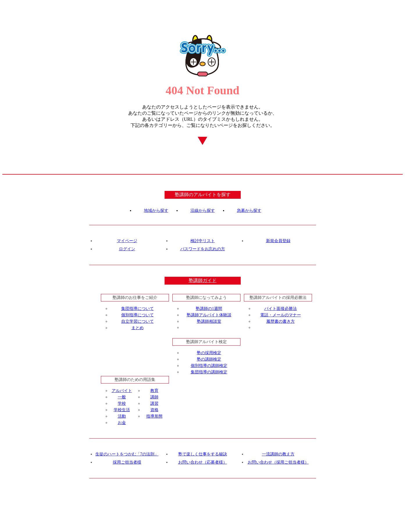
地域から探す (156, 210)
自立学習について (137, 321)
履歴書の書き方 (280, 321)
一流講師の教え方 (278, 454)
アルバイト (122, 390)
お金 (122, 422)
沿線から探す (202, 210)
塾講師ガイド (203, 280)
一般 (122, 397)
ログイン (127, 249)
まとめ (137, 328)
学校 (122, 403)
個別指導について (137, 315)
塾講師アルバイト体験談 (209, 315)
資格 (154, 410)
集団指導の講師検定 (209, 372)
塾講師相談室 (209, 321)
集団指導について (137, 308)
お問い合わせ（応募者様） (202, 462)
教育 (154, 390)
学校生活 (122, 410)
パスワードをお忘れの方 (202, 249)
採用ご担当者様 (127, 462)
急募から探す (249, 210)
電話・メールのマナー (280, 315)
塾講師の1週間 (209, 308)
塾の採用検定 (209, 353)
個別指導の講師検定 (209, 365)
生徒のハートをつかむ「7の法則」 (126, 454)
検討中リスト (202, 241)
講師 (154, 397)
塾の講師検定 (209, 359)
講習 (154, 403)
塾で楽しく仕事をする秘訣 (202, 454)
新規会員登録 (278, 241)
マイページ (127, 241)
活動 (122, 416)
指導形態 (154, 416)
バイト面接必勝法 (280, 308)
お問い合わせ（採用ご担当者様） (278, 462)
